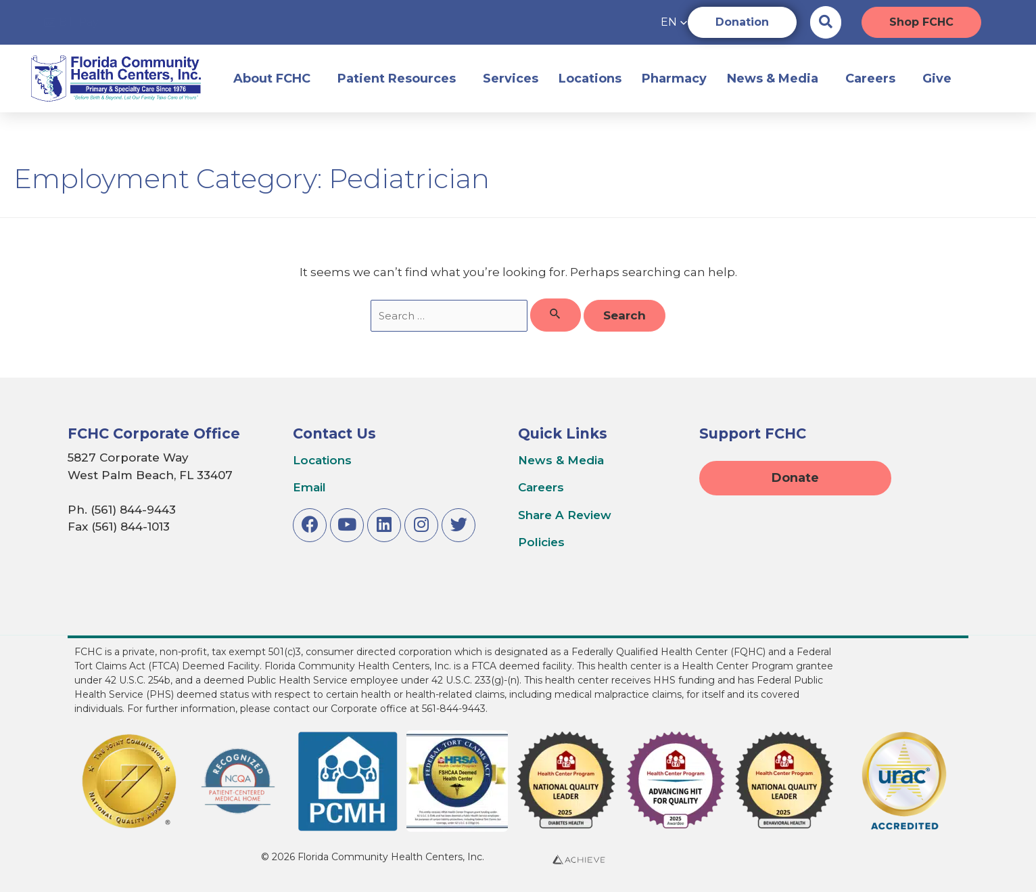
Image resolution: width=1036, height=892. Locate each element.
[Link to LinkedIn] (384, 525)
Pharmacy (674, 78)
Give (940, 78)
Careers (873, 78)
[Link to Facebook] (310, 525)
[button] (647, 22)
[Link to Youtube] (347, 525)
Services (510, 78)
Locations (590, 78)
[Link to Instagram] (421, 525)
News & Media (776, 78)
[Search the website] (825, 21)
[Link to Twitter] (458, 525)
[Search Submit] (555, 315)
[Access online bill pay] (71, 22)
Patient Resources (400, 78)
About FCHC (275, 78)
